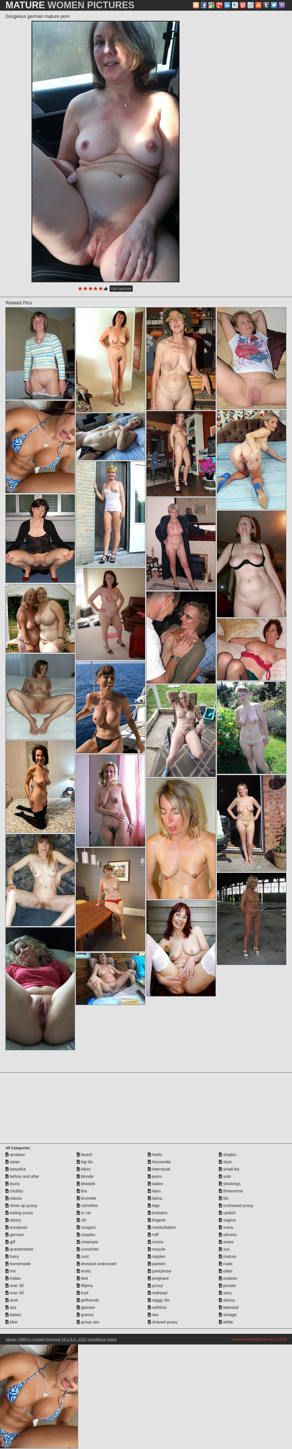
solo (225, 1176)
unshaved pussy (236, 1205)
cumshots (88, 1249)
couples (86, 1234)
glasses (86, 1307)
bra (82, 1191)
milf (153, 1234)
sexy (225, 1293)
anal (11, 1300)
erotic (84, 1271)
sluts (225, 1162)
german (14, 1234)
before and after (22, 1176)
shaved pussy (162, 1322)
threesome (231, 1191)
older (225, 1271)
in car (84, 1213)
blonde (85, 1176)
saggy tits (159, 1300)
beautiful (15, 1169)
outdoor (228, 1278)
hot (10, 1271)
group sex (88, 1322)
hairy (12, 1256)
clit (81, 1220)
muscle (156, 1249)
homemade (18, 1264)
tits (223, 1198)
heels (155, 1154)
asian (12, 1162)
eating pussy (19, 1213)
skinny (227, 1300)
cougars (86, 1227)
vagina (227, 1220)
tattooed (228, 1307)
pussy (155, 1285)
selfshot (157, 1307)
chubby (14, 1191)
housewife (159, 1162)
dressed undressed (97, 1264)
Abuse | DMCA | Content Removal (32, 1339)
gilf (10, 1242)
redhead (157, 1293)
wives (226, 1242)
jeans (155, 1176)
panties (157, 1264)
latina (155, 1198)
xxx (224, 1249)
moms (155, 1242)
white (226, 1322)
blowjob (86, 1184)
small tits (229, 1169)
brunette (86, 1198)
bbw (11, 1322)
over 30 (14, 1285)
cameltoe (87, 1205)
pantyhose (159, 1271)
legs (154, 1205)
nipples (156, 1256)
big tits (85, 1162)
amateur (15, 1154)
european (16, 1227)
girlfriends (88, 1300)
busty (12, 1184)
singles (227, 1154)
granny (85, 1315)
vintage (228, 1315)
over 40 (14, 1293)
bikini (84, 1169)
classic (13, 1198)
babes (13, 1315)
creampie (87, 1242)
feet (82, 1278)
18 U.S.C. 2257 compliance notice (89, 1339)
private (227, 1285)
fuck (83, 1293)
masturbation (162, 1227)
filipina (85, 1285)
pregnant (158, 1278)
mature (227, 1256)
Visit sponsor (121, 288)
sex (153, 1315)
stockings (229, 1184)
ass (10, 1307)
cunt (83, 1256)
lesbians (157, 1213)
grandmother (19, 1249)
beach (84, 1154)
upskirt (227, 1213)
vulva (226, 1227)
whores (228, 1234)
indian (13, 1278)
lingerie (157, 1220)
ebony (13, 1220)
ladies (155, 1184)
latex (154, 1191)
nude (225, 1264)
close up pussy (21, 1205)
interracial (159, 1169)
